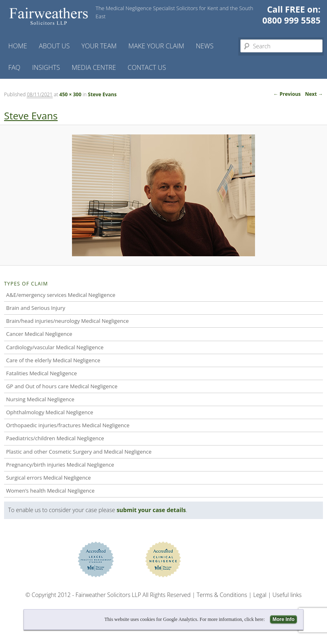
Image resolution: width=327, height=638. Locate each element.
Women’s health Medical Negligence (50, 490)
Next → (314, 94)
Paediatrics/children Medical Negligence (55, 438)
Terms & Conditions (222, 595)
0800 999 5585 (291, 20)
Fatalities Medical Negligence (41, 373)
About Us (54, 45)
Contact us (147, 67)
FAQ (14, 67)
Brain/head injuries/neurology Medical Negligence (67, 320)
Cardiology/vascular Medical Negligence (54, 347)
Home (17, 45)
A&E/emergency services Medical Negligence (61, 294)
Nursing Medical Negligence (40, 399)
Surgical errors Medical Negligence (48, 477)
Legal (260, 595)
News (205, 45)
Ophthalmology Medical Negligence (49, 412)
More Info (283, 619)
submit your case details (151, 510)
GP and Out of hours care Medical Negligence (62, 386)
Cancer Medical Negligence (39, 333)
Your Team (99, 45)
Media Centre (94, 67)
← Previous (287, 94)
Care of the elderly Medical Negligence (53, 360)
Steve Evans (102, 94)
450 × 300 (70, 94)
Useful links (286, 595)
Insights (46, 67)
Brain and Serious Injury (35, 307)
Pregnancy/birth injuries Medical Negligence (60, 464)
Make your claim (156, 45)
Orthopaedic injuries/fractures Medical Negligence (67, 425)
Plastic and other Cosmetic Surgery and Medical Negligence (78, 451)
